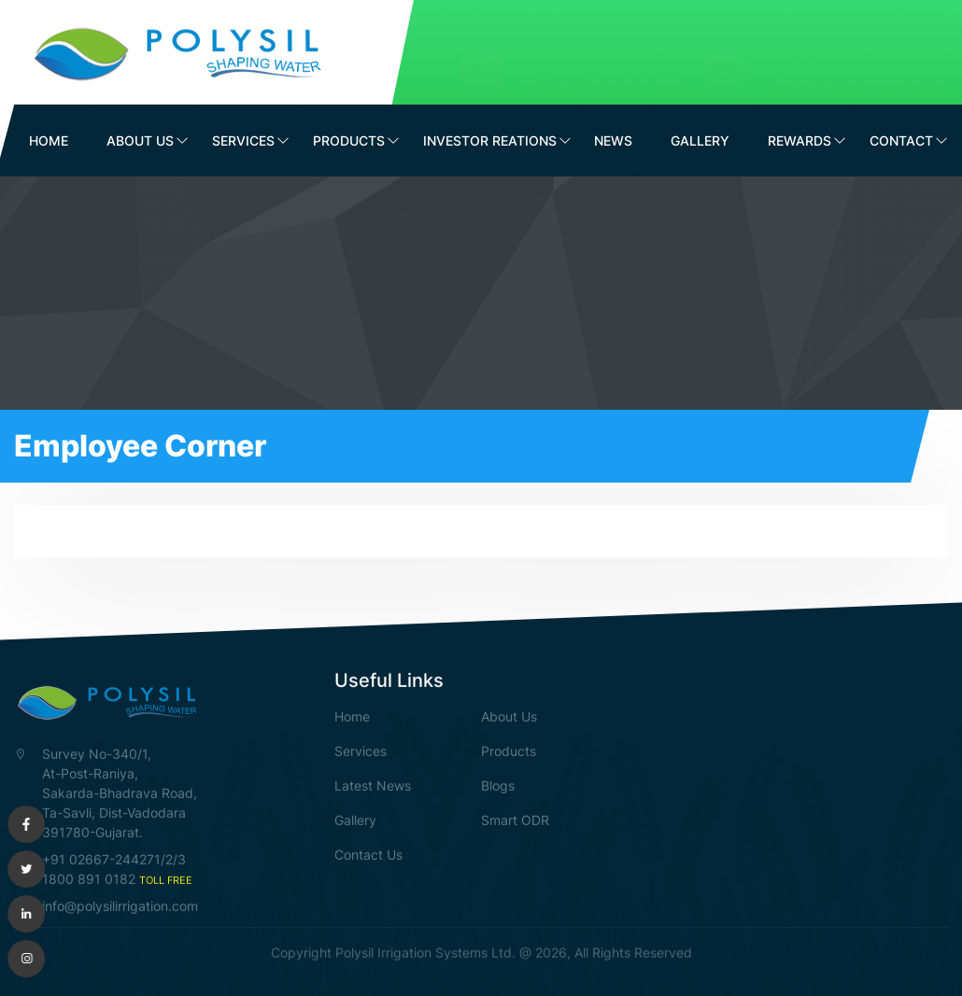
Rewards (799, 140)
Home (48, 140)
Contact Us (368, 854)
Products (349, 140)
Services (243, 140)
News (613, 140)
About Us (140, 140)
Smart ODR (515, 819)
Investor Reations (490, 140)
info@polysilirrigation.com (855, 64)
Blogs (498, 785)
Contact (901, 140)
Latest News (372, 785)
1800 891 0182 (636, 64)
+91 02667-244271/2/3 (114, 858)
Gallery (700, 140)
